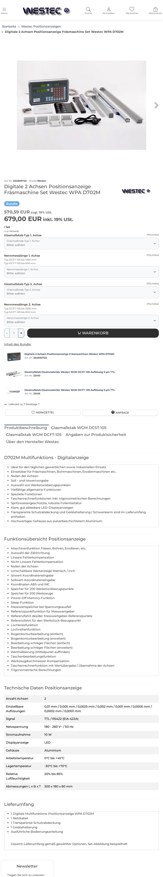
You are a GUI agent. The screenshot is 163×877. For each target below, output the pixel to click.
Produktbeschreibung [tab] (25, 427)
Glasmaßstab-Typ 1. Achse (23, 235)
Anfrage (122, 412)
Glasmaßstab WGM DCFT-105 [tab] (33, 434)
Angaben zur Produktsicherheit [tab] (96, 434)
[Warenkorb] (93, 333)
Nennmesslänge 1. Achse (22, 255)
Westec (41, 180)
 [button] (156, 105)
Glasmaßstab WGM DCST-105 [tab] (78, 427)
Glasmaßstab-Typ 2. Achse (23, 284)
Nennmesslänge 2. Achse (22, 304)
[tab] (26, 428)
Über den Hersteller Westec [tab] (32, 441)
